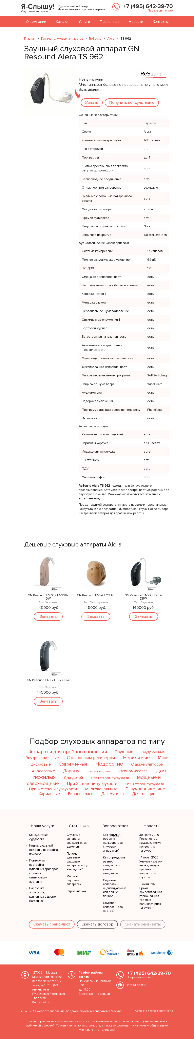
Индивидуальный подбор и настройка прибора (43, 850)
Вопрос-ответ (115, 826)
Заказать (48, 616)
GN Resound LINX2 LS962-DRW (143, 597)
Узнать (91, 102)
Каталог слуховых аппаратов (62, 39)
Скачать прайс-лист (51, 924)
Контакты (161, 21)
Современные (73, 764)
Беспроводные (100, 771)
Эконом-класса (133, 771)
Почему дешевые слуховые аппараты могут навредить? (78, 861)
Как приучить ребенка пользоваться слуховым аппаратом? (113, 842)
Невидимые (136, 758)
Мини (163, 757)
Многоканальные (101, 789)
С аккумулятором (147, 764)
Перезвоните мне (160, 10)
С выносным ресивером (91, 757)
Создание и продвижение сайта (154, 1010)
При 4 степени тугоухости (53, 789)
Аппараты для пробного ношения (68, 752)
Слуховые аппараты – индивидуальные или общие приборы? (115, 888)
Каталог (62, 21)
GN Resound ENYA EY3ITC (96, 595)
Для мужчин (112, 793)
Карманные (49, 793)
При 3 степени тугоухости (144, 784)
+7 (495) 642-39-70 (148, 6)
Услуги (84, 21)
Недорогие (109, 764)
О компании (36, 21)
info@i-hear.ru (136, 985)
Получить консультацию (131, 102)
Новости (136, 21)
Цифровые (40, 764)
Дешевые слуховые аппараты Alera (72, 544)
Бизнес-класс (80, 793)
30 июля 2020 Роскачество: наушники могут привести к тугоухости (150, 842)
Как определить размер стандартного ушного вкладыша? (114, 865)
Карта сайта (40, 1002)
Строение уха (76, 891)
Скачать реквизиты (143, 924)
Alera (111, 39)
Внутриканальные (42, 757)
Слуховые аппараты (34, 11)
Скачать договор (97, 924)
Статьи (75, 826)
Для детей (73, 777)
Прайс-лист (109, 21)
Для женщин (143, 793)
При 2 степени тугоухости (92, 783)
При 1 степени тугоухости (110, 778)
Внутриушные (153, 752)
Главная (29, 39)
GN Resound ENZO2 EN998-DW (48, 597)
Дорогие (72, 770)
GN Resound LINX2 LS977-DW (48, 680)
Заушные (124, 751)
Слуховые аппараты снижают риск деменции (76, 841)
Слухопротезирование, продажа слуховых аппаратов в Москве (77, 1011)
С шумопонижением (145, 788)
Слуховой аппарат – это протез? (113, 907)
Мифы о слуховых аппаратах (74, 880)
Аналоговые (43, 771)
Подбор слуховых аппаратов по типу (97, 741)
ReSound (95, 39)
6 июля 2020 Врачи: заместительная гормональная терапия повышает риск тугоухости (150, 896)
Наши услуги (42, 826)
